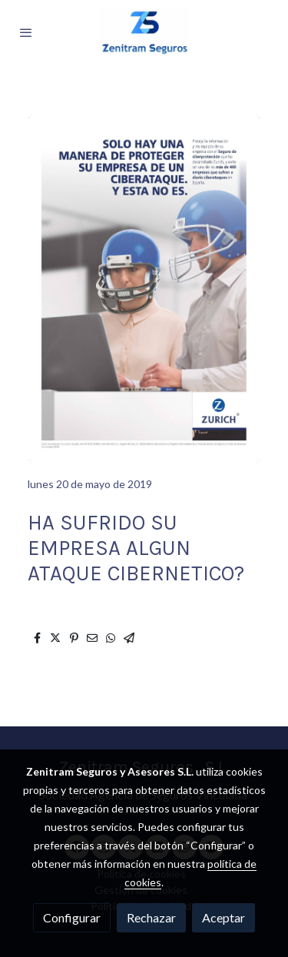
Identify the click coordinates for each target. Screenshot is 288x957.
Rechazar (151, 917)
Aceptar (223, 917)
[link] (144, 32)
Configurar (72, 917)
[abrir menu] (26, 32)
